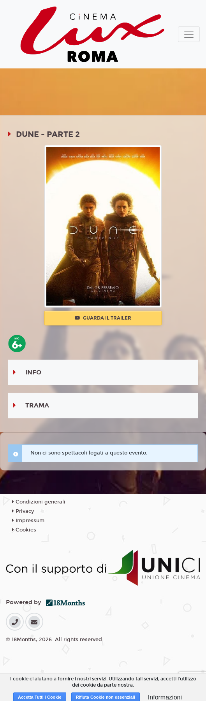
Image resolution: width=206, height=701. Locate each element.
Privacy (23, 511)
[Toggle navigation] (189, 34)
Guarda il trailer (103, 318)
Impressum (28, 520)
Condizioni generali (38, 502)
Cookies (24, 530)
